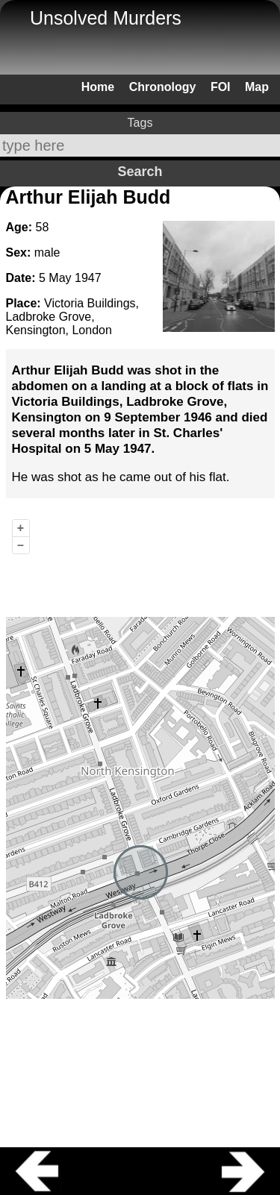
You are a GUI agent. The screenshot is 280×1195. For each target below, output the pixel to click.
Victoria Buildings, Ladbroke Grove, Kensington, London (72, 316)
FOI (221, 87)
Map (257, 87)
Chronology (162, 87)
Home (97, 87)
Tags (140, 122)
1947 (88, 278)
